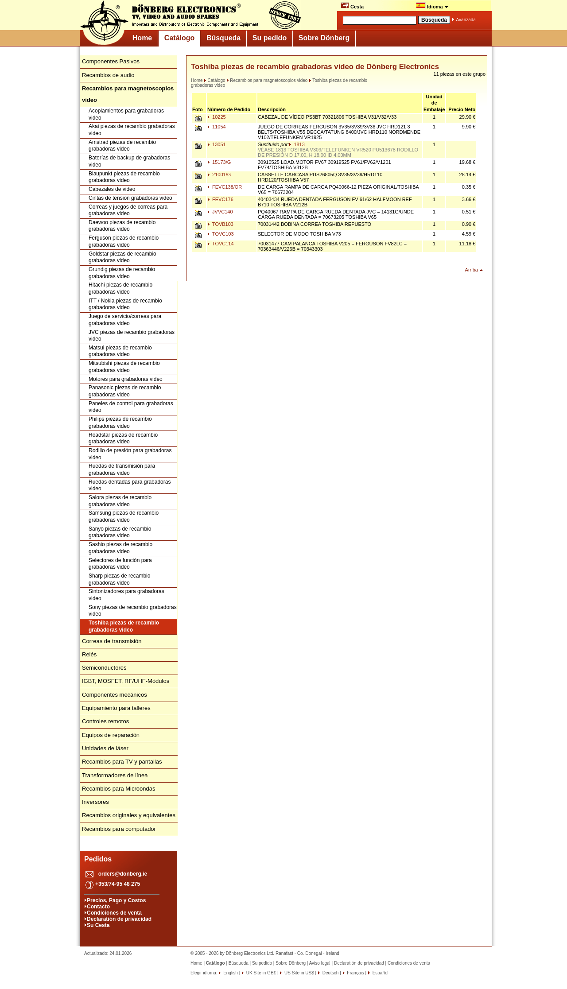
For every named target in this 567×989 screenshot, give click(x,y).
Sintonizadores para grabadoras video (126, 594)
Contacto (98, 907)
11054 (216, 126)
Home (142, 38)
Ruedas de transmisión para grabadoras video (122, 469)
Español (379, 972)
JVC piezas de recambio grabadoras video (132, 335)
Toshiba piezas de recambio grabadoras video (124, 626)
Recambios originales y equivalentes (128, 815)
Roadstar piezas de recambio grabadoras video (123, 438)
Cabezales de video (112, 189)
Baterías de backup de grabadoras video (129, 161)
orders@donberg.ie (122, 874)
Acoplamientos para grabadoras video (126, 114)
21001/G (219, 174)
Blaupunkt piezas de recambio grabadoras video (124, 177)
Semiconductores (104, 667)
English (230, 972)
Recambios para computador (119, 829)
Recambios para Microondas (118, 788)
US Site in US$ (299, 972)
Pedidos (98, 859)
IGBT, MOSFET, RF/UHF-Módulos (125, 681)
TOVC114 (220, 243)
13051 (216, 144)
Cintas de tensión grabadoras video (130, 198)
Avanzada (466, 19)
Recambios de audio (108, 75)
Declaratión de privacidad (119, 919)
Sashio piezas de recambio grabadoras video (120, 548)
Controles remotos (105, 721)
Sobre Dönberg (324, 38)
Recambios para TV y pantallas (122, 761)
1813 (297, 144)
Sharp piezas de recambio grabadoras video (119, 579)
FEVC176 (220, 199)
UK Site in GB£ (261, 972)
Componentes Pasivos (111, 61)
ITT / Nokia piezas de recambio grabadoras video (125, 304)
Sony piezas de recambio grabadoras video (133, 610)
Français (355, 972)
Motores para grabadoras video (126, 379)
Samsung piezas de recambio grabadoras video (124, 516)
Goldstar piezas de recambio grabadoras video (122, 257)
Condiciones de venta (114, 913)
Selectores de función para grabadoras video (120, 563)
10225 (216, 117)
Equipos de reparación (111, 735)
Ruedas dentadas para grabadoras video (130, 485)
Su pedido (269, 38)
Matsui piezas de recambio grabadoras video (120, 351)
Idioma (432, 5)
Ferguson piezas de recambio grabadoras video (124, 241)
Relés (89, 654)
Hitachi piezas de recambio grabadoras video (120, 288)
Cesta (352, 5)
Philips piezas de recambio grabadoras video (120, 422)
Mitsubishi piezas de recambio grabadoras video (124, 366)
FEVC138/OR (224, 187)
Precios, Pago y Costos (116, 900)
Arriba (471, 269)
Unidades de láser (105, 748)
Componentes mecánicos (114, 694)
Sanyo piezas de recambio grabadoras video (120, 532)
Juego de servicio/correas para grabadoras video (125, 319)
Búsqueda (223, 38)
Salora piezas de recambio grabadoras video (120, 501)
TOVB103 (220, 224)
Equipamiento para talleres (116, 708)
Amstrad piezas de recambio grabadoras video (122, 145)
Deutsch (329, 972)
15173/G (219, 162)
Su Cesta (98, 925)
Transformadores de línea (115, 775)
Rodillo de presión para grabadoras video (130, 454)
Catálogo (179, 38)
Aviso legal (319, 963)
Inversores (95, 802)
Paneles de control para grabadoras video (131, 407)
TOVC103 (220, 234)
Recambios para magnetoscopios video (266, 80)
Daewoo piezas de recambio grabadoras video (122, 226)
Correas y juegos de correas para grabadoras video (128, 210)
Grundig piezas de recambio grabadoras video (122, 272)
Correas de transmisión (111, 641)
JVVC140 (220, 211)
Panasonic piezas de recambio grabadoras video (125, 391)
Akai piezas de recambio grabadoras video (132, 129)
